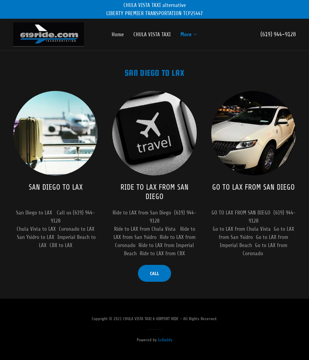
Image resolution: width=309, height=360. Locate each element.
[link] (48, 34)
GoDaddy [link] (165, 340)
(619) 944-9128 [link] (278, 34)
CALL (154, 273)
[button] (189, 34)
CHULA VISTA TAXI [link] (152, 34)
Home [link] (118, 34)
